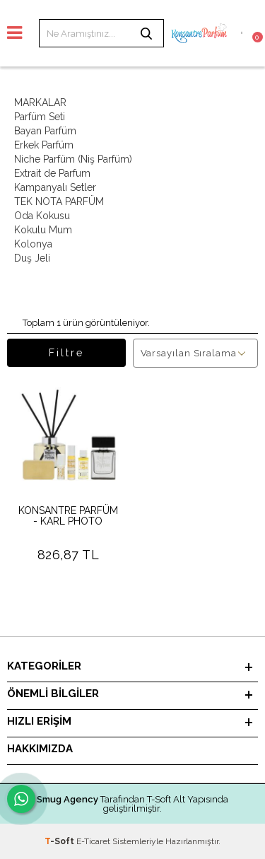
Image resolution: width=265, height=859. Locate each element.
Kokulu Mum (43, 229)
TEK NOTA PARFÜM (59, 201)
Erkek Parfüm (43, 145)
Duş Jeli (32, 258)
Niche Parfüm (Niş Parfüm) (73, 159)
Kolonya (33, 244)
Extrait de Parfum (52, 173)
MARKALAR (40, 102)
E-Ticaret (93, 841)
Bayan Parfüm (45, 130)
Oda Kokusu (42, 215)
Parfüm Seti (39, 116)
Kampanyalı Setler (55, 187)
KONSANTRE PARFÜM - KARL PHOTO (68, 516)
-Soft (60, 841)
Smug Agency (67, 799)
